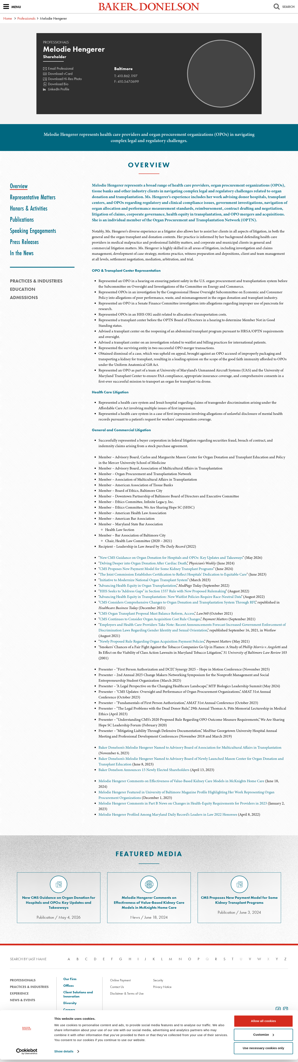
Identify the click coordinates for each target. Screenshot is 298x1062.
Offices (68, 986)
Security (158, 980)
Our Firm (69, 979)
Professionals (26, 18)
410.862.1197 (127, 75)
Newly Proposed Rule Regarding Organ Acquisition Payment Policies (152, 641)
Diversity (70, 1003)
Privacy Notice (162, 987)
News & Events (22, 1000)
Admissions (24, 298)
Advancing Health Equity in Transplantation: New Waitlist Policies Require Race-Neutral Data (170, 596)
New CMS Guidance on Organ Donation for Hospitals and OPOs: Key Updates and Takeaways (171, 557)
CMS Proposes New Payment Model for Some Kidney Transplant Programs (156, 568)
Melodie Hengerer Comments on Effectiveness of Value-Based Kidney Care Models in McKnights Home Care (181, 780)
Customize (263, 1037)
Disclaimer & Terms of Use (127, 993)
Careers (69, 1010)
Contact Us (117, 987)
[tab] (19, 185)
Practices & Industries (29, 987)
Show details (63, 1054)
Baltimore (123, 68)
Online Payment (120, 980)
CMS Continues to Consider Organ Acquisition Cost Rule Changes (150, 619)
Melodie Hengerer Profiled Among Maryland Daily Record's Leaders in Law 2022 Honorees (168, 814)
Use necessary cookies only (263, 1050)
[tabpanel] (190, 222)
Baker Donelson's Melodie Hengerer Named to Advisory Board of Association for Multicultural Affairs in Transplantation (190, 747)
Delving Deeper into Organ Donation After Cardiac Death (143, 563)
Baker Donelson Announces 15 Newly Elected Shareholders (144, 769)
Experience (19, 993)
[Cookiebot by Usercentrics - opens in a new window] (27, 1054)
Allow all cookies (263, 1023)
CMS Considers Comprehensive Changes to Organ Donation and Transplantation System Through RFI (177, 602)
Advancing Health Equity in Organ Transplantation (137, 585)
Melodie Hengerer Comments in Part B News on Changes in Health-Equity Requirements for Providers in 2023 (183, 803)
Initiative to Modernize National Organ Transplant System (143, 579)
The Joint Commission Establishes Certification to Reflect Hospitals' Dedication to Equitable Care (173, 574)
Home (7, 18)
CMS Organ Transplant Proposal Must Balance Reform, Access (147, 613)
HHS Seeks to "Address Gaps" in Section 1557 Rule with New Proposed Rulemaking (163, 591)
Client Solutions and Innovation (78, 994)
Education (22, 289)
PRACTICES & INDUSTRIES (36, 281)
